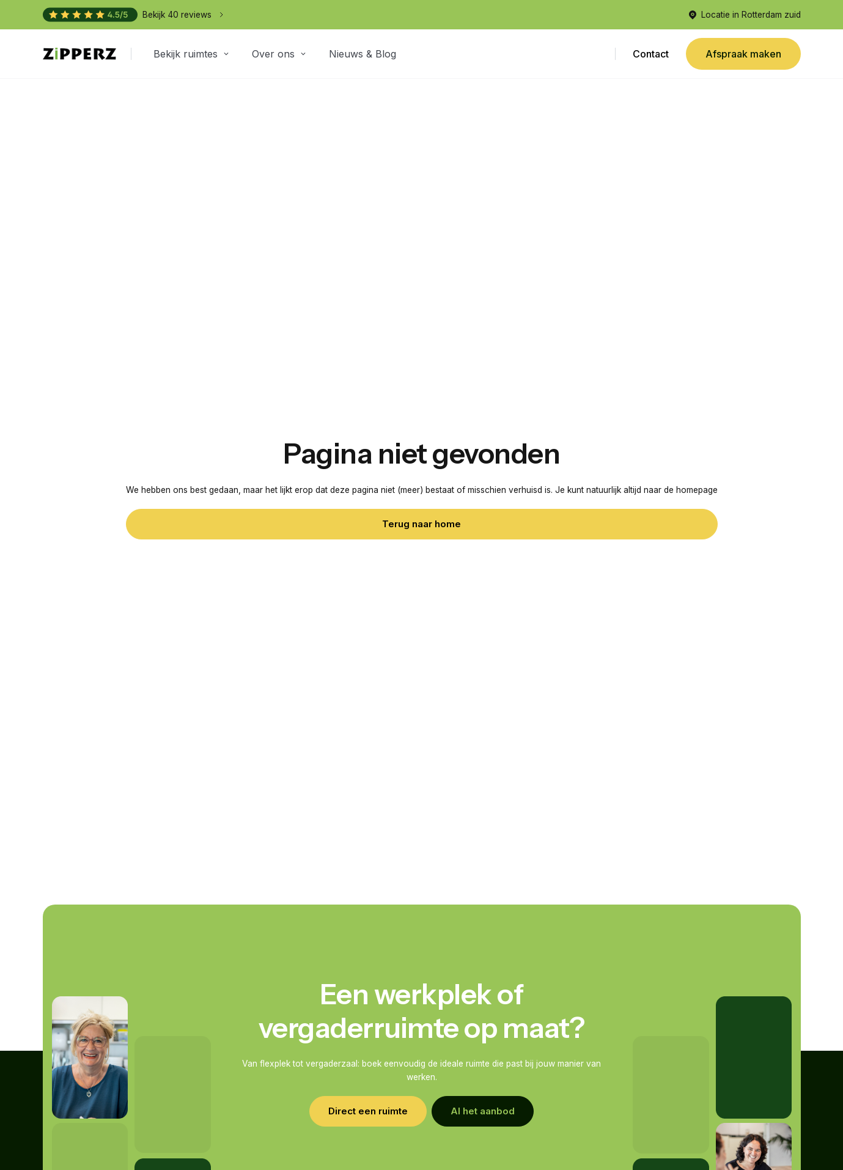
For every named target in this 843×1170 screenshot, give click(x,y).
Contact (650, 54)
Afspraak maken (743, 54)
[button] (193, 54)
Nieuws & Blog (362, 54)
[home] (79, 54)
